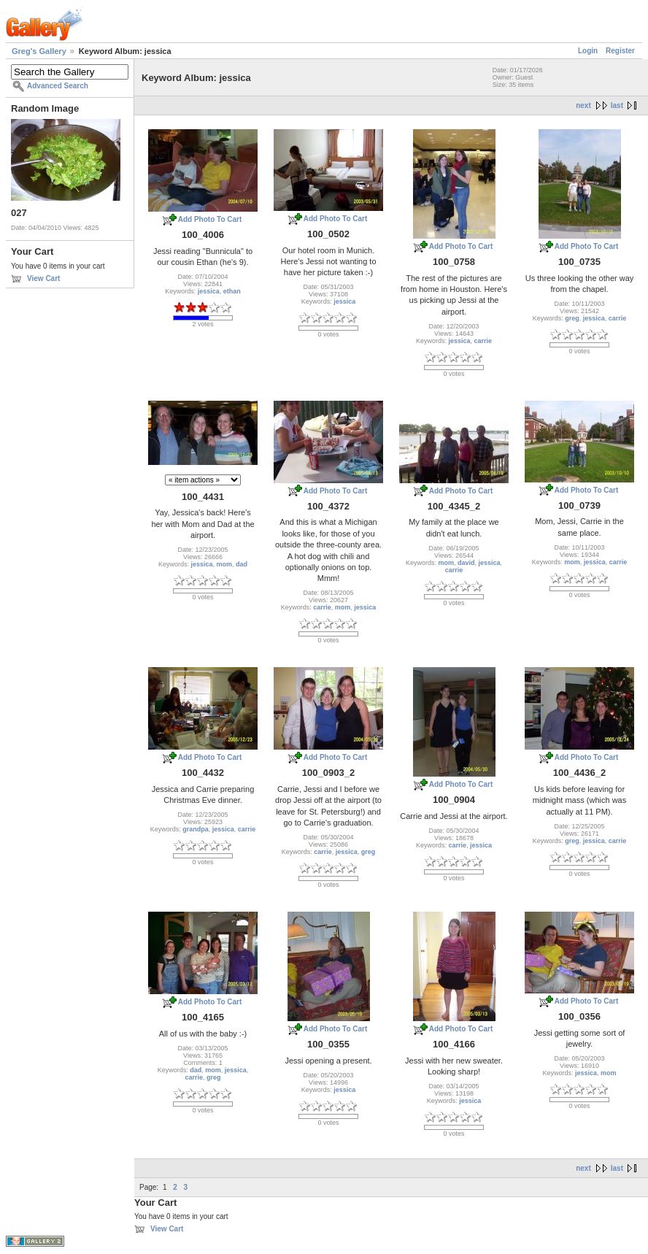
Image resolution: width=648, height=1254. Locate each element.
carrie (483, 341)
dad (241, 564)
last (617, 105)
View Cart (43, 278)
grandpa (195, 829)
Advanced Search (57, 86)
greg (572, 318)
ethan (232, 291)
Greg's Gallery (39, 51)
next (583, 105)
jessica (209, 291)
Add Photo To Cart (210, 219)
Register (620, 51)
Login (588, 51)
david (466, 562)
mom (225, 564)
